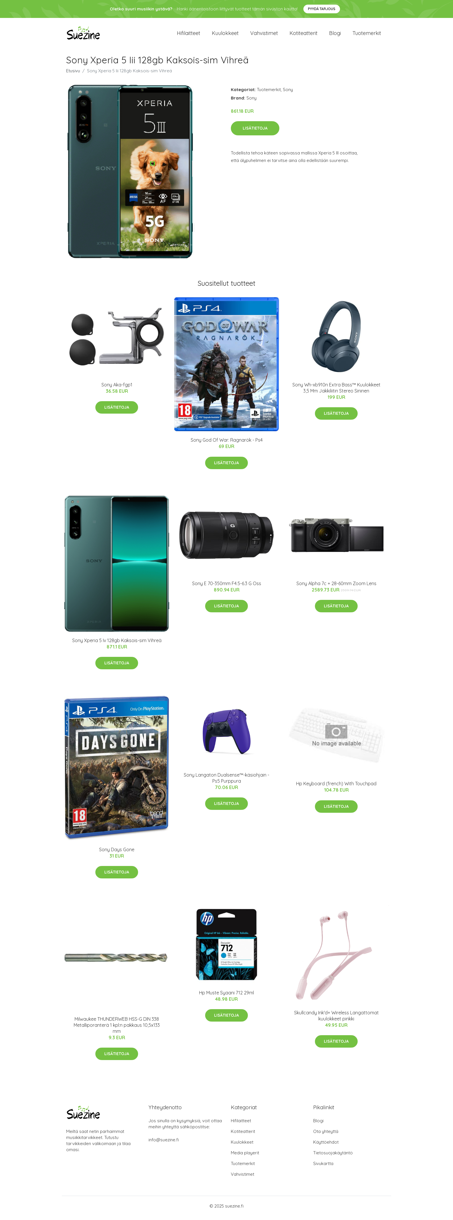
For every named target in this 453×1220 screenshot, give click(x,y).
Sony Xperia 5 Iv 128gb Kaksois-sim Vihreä (116, 644)
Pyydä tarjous (321, 9)
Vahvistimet (264, 35)
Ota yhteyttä (325, 1135)
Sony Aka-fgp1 (116, 389)
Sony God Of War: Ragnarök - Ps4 (227, 444)
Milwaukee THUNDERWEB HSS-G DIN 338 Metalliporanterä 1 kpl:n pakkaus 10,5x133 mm (117, 1029)
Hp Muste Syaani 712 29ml (226, 997)
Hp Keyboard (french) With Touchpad (336, 787)
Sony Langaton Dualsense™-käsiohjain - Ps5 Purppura (226, 782)
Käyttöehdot (326, 1146)
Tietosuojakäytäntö (333, 1157)
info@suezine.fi (163, 1144)
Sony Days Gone (116, 853)
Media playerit (245, 1157)
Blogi (335, 35)
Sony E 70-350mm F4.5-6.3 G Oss (226, 587)
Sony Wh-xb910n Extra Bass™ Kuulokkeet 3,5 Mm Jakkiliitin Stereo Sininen (336, 392)
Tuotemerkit (366, 35)
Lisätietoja (255, 132)
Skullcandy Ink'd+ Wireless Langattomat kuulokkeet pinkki (336, 1020)
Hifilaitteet (188, 35)
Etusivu (73, 75)
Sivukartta (323, 1167)
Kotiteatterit (303, 35)
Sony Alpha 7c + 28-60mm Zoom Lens (336, 587)
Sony (288, 93)
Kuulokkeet (225, 35)
